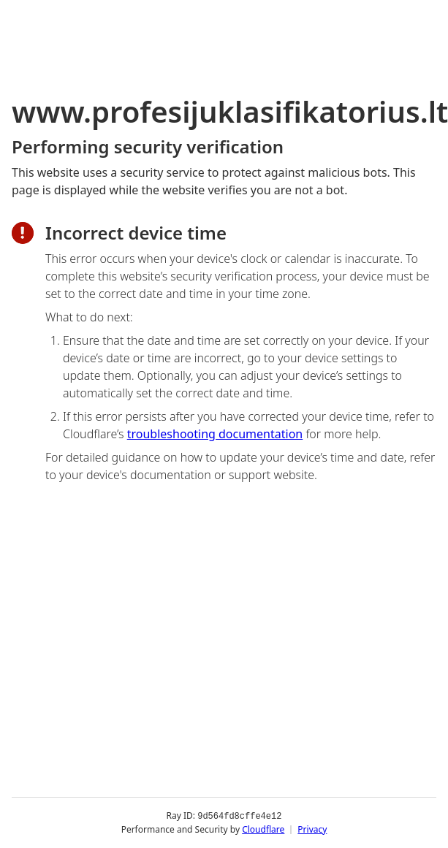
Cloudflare (263, 829)
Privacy (312, 829)
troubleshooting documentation (215, 434)
